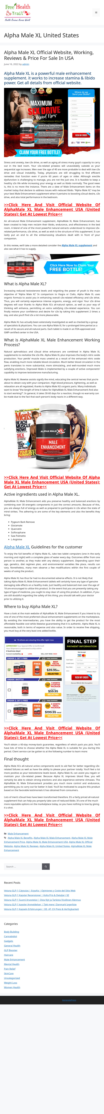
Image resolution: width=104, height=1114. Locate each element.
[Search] (46, 866)
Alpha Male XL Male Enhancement (52, 837)
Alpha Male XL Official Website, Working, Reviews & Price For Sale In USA (49, 55)
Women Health (12, 987)
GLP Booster (10, 950)
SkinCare (9, 973)
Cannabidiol (10, 936)
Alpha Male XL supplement (77, 245)
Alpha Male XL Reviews (26, 846)
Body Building (11, 931)
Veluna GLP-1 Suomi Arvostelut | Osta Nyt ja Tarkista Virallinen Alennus (42, 899)
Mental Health (11, 964)
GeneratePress (69, 1000)
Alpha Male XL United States (55, 846)
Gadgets (8, 941)
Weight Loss (10, 982)
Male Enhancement (18, 833)
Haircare (8, 954)
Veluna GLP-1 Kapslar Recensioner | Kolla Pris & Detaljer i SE (36, 895)
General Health (12, 945)
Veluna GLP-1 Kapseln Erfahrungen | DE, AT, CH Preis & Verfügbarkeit (41, 909)
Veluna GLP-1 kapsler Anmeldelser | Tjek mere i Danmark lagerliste (40, 904)
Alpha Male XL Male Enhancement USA (47, 841)
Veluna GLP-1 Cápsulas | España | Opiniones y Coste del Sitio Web (39, 890)
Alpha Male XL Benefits (20, 837)
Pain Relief (9, 968)
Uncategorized (12, 978)
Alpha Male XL (17, 547)
